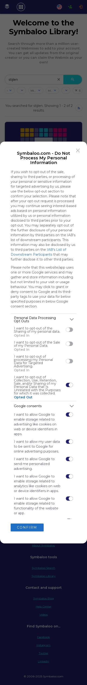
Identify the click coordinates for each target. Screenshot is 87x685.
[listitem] (43, 319)
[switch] (69, 329)
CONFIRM (27, 527)
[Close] (78, 150)
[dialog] (43, 342)
